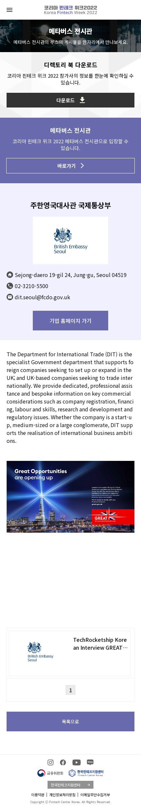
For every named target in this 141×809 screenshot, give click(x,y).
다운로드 (70, 100)
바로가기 (70, 165)
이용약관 (37, 794)
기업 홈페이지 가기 (70, 321)
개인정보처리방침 (62, 794)
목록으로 (70, 721)
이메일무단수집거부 (95, 794)
